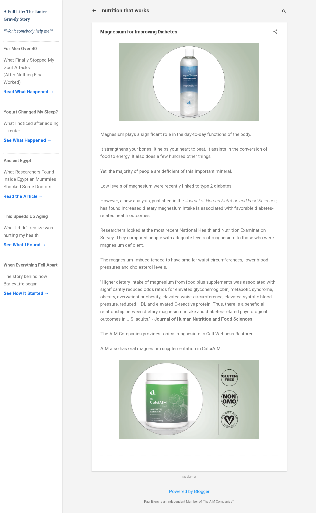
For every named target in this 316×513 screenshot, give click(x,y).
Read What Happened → (29, 91)
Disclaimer (189, 476)
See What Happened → (28, 140)
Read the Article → (23, 196)
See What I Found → (25, 244)
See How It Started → (26, 293)
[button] (275, 32)
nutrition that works (125, 10)
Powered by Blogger (189, 491)
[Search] (284, 12)
